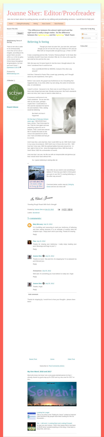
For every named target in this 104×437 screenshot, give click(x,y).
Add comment (33, 294)
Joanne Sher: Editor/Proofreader (51, 13)
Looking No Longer (43, 412)
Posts (84, 34)
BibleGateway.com (13, 73)
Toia (34, 241)
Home (11, 23)
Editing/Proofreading (23, 23)
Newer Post (33, 359)
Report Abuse (12, 107)
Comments (86, 38)
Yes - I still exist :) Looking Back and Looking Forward (54, 423)
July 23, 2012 (48, 224)
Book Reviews (59, 23)
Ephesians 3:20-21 (13, 67)
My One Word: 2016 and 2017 (39, 371)
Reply (35, 234)
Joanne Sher (37, 256)
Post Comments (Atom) (56, 366)
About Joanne (46, 23)
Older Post (71, 359)
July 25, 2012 (46, 271)
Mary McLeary (38, 224)
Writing (36, 23)
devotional (36, 213)
